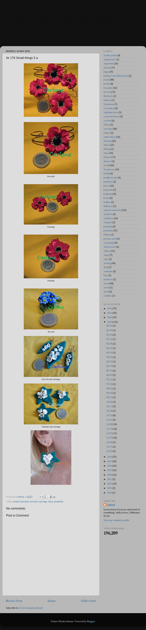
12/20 (109, 451)
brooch (33, 501)
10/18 (109, 411)
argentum (109, 63)
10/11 (109, 406)
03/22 (109, 339)
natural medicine (112, 210)
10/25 (109, 415)
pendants (58, 501)
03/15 (109, 335)
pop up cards (110, 239)
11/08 (109, 424)
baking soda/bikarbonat (116, 76)
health (107, 173)
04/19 (109, 353)
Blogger (91, 621)
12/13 (109, 447)
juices (106, 186)
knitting (108, 194)
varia (106, 283)
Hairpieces (109, 169)
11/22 (109, 433)
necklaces (108, 218)
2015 (109, 322)
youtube (108, 296)
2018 (109, 466)
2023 (109, 488)
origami (108, 222)
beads (16, 501)
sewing (107, 263)
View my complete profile (116, 520)
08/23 (109, 388)
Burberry (108, 96)
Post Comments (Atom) (31, 608)
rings (106, 255)
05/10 (109, 362)
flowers (107, 161)
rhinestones (110, 247)
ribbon (107, 251)
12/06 (109, 442)
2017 (109, 461)
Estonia (107, 141)
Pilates (107, 235)
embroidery (110, 137)
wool (106, 292)
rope (106, 259)
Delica (107, 125)
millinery (108, 206)
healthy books (110, 178)
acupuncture (110, 59)
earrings (42, 501)
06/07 (109, 375)
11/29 (109, 438)
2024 (109, 493)
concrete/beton (111, 116)
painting (108, 226)
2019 (109, 470)
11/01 (109, 420)
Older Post (88, 601)
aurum (107, 68)
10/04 (109, 402)
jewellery (108, 182)
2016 (109, 457)
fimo (50, 501)
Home (52, 601)
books (107, 84)
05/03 (109, 357)
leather (107, 202)
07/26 (109, 384)
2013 (109, 313)
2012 (109, 308)
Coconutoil (109, 108)
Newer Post (14, 601)
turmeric (108, 279)
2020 (109, 475)
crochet (107, 120)
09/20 (109, 393)
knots (106, 198)
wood (106, 287)
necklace (108, 214)
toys (106, 275)
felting (107, 149)
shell (106, 267)
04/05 (109, 344)
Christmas (109, 104)
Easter (107, 133)
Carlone (111, 505)
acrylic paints (110, 55)
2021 (109, 479)
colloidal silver (111, 112)
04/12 (109, 348)
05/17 (109, 366)
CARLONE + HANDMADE (58, 19)
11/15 (109, 429)
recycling (108, 243)
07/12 (109, 379)
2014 (109, 317)
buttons (107, 100)
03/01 (109, 330)
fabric (107, 145)
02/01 (109, 326)
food (106, 165)
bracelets (24, 501)
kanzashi (108, 190)
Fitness (107, 157)
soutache (108, 271)
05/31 (109, 371)
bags (106, 72)
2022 (109, 484)
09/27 (109, 397)
